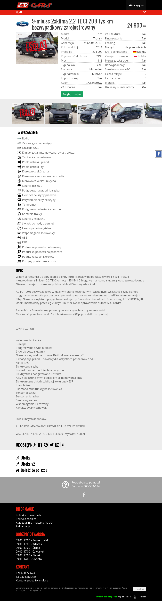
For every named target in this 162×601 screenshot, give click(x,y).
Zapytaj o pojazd (72, 94)
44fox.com (139, 597)
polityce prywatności (34, 590)
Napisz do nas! (113, 596)
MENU (19, 12)
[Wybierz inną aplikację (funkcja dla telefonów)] (63, 445)
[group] (32, 113)
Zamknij (140, 589)
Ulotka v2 (25, 464)
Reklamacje (23, 526)
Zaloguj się (136, 5)
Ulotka (23, 458)
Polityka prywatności (29, 515)
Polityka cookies (26, 519)
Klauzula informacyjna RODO (34, 522)
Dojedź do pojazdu (31, 470)
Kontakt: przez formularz (32, 580)
